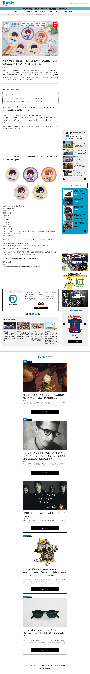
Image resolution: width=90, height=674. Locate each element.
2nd (76, 136)
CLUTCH (81, 136)
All (67, 136)
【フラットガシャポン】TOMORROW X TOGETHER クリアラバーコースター (23, 101)
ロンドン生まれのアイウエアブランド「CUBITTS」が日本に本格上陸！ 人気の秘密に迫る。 (44, 633)
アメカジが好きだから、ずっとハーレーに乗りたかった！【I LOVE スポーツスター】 (79, 152)
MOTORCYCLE (44, 11)
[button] (64, 179)
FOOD (60, 11)
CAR (24, 11)
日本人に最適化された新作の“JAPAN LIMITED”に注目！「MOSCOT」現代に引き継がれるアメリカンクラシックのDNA (44, 572)
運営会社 (50, 665)
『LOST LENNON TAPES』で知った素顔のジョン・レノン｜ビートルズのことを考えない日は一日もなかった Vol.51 (79, 167)
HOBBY (29, 11)
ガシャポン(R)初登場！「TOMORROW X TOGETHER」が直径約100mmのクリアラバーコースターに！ (33, 14)
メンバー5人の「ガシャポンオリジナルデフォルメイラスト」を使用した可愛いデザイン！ (26, 98)
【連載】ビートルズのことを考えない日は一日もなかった (44, 514)
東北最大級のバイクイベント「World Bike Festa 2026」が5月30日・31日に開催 (79, 174)
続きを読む (45, 411)
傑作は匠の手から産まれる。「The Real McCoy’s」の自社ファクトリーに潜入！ (79, 159)
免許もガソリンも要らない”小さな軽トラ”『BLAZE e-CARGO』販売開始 (79, 145)
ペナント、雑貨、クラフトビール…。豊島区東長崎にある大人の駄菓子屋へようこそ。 (23, 335)
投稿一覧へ (41, 308)
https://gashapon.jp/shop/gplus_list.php (25, 258)
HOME (3, 14)
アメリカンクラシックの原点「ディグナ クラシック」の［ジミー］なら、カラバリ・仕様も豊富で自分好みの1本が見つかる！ (44, 456)
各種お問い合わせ (60, 665)
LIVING (36, 11)
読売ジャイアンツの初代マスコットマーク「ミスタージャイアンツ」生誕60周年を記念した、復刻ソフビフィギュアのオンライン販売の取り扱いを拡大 (51, 338)
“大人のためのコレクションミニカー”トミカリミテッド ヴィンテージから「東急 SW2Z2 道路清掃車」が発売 (37, 336)
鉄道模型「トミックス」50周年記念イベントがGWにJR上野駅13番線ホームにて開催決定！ (10, 336)
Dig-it (8, 14)
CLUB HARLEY (71, 138)
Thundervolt (79, 138)
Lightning (72, 136)
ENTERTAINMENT (69, 11)
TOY (8, 86)
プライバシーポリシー (40, 665)
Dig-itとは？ (28, 665)
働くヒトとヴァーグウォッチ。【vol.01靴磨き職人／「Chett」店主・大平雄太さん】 (44, 396)
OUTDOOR (53, 11)
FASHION (18, 11)
